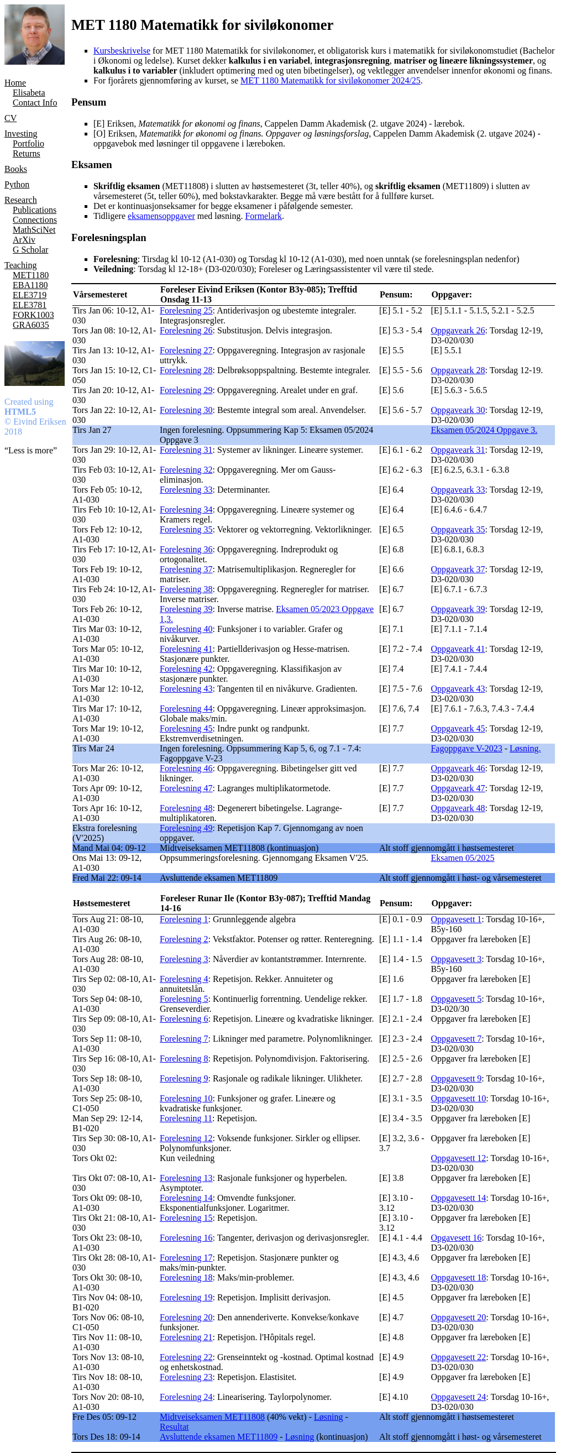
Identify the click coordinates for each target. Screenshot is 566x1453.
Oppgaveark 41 (458, 649)
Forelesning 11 (186, 1118)
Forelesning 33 (186, 489)
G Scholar (30, 249)
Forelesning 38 (186, 589)
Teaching (20, 265)
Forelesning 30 (186, 410)
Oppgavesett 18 (458, 1277)
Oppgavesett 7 (456, 1038)
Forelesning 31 (186, 449)
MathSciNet (34, 229)
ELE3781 (29, 305)
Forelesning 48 (186, 808)
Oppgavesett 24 (458, 1397)
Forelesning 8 (184, 1058)
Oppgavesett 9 (456, 1078)
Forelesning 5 (184, 998)
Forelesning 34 (186, 509)
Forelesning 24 (186, 1397)
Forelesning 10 (186, 1098)
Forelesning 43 (186, 688)
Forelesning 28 (186, 370)
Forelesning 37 (186, 569)
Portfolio (28, 143)
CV (10, 118)
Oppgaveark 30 (458, 410)
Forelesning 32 (186, 469)
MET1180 (31, 275)
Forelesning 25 (186, 310)
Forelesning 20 (186, 1317)
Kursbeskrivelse (121, 50)
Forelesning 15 (186, 1217)
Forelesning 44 (186, 708)
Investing (21, 133)
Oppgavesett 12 (458, 1158)
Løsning (328, 1416)
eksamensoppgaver (161, 216)
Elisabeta (29, 92)
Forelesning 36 (186, 549)
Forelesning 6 (184, 1018)
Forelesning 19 (186, 1297)
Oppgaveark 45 (458, 728)
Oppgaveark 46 (458, 768)
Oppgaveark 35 (458, 529)
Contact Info (35, 102)
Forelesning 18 (186, 1277)
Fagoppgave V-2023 (466, 748)
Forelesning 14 (186, 1198)
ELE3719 (29, 295)
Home (15, 82)
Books (15, 169)
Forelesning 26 (186, 330)
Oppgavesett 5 (456, 998)
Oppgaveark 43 (458, 688)
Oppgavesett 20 (458, 1317)
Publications (34, 210)
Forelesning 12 (186, 1138)
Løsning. (525, 748)
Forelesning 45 (186, 728)
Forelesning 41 (186, 649)
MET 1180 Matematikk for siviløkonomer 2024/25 (330, 80)
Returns (26, 153)
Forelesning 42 (186, 668)
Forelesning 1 (184, 919)
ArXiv (24, 239)
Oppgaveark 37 (458, 569)
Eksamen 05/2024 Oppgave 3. (484, 430)
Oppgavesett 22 (458, 1357)
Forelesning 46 (186, 768)
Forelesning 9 (184, 1078)
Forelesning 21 (186, 1337)
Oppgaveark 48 (458, 808)
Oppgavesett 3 (456, 959)
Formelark (263, 216)
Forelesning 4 (184, 979)
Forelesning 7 (184, 1038)
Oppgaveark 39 (458, 609)
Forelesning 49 (186, 828)
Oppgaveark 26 (458, 330)
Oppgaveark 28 (458, 370)
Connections (35, 219)
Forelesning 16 (186, 1237)
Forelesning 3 (184, 959)
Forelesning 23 (186, 1377)
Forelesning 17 (186, 1257)
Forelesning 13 (186, 1178)
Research (20, 200)
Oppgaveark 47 (458, 788)
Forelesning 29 (186, 390)
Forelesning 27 (186, 350)
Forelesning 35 (186, 529)
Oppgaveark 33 (458, 489)
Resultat (174, 1426)
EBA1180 (30, 285)
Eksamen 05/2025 (462, 858)
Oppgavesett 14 (458, 1198)
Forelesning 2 (184, 939)
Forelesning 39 (186, 609)
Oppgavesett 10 (458, 1098)
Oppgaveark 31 (458, 449)
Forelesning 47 (186, 788)
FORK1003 (33, 315)
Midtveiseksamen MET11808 (212, 1416)
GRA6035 (31, 325)
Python (16, 184)
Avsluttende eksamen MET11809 (218, 1436)
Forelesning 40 (186, 629)
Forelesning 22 (186, 1357)
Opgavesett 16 (456, 1237)
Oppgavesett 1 (456, 919)
